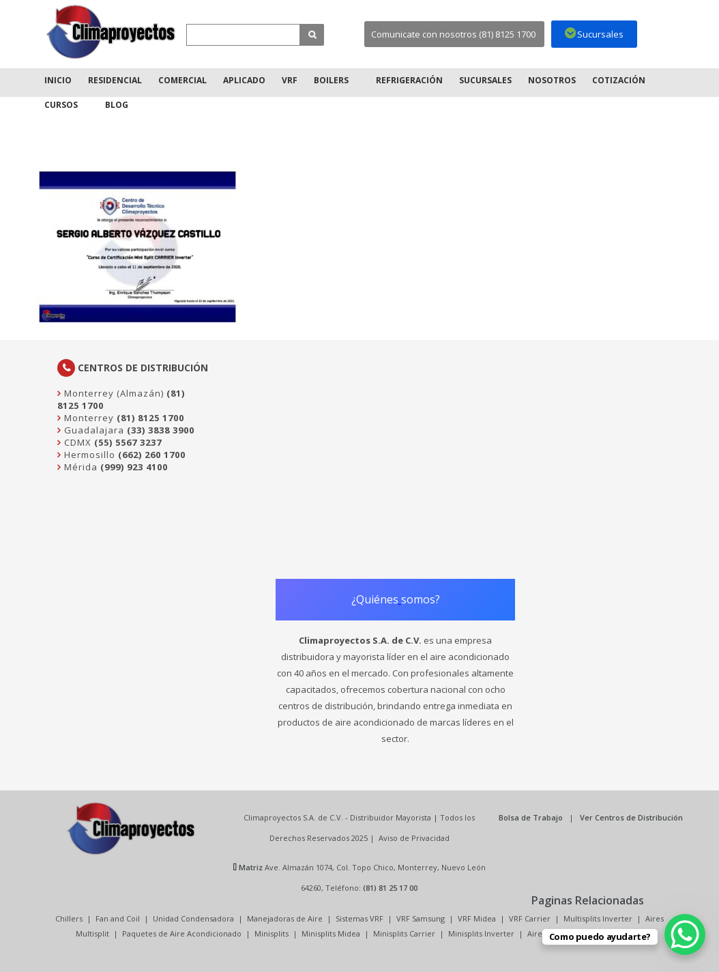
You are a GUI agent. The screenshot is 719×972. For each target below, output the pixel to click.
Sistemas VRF (359, 918)
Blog (116, 105)
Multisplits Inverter (597, 918)
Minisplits (271, 933)
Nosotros (552, 80)
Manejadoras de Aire (285, 918)
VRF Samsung (420, 918)
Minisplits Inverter (481, 933)
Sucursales (485, 80)
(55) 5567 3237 (128, 442)
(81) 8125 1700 (150, 418)
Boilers (331, 80)
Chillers (69, 918)
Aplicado (244, 80)
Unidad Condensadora (193, 918)
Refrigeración (409, 80)
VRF (289, 80)
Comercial (182, 80)
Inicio (58, 80)
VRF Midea (477, 918)
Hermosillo (88, 454)
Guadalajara (92, 430)
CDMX (76, 442)
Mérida (79, 467)
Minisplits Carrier (404, 933)
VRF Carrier (530, 918)
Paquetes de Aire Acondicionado (181, 933)
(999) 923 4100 (134, 467)
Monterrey (87, 418)
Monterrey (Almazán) (112, 393)
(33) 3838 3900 (160, 430)
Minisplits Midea (331, 933)
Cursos (61, 105)
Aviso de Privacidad (414, 838)
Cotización (618, 80)
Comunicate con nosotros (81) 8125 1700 (453, 34)
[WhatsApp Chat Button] (684, 934)
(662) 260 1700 (152, 454)
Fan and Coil (118, 918)
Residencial (115, 80)
